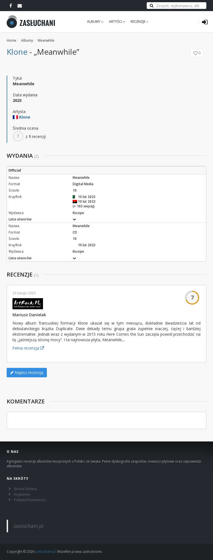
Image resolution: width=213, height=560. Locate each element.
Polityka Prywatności (30, 500)
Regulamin (22, 494)
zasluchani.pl (29, 526)
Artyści (117, 21)
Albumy (95, 21)
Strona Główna (25, 488)
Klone (17, 51)
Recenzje (139, 21)
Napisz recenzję (26, 372)
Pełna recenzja (28, 348)
